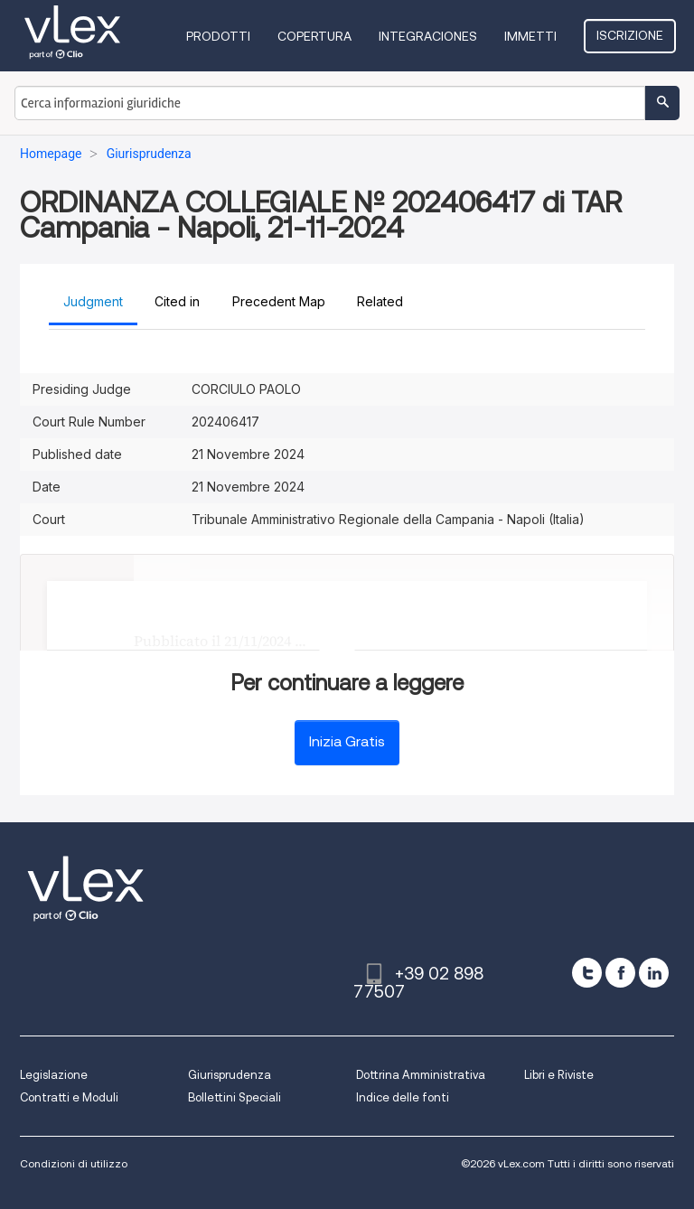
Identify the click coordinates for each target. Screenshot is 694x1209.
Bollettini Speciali (234, 1097)
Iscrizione (629, 35)
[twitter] (587, 973)
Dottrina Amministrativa (420, 1075)
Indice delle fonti (402, 1097)
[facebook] (620, 973)
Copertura (314, 36)
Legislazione (54, 1075)
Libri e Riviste (559, 1075)
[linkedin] (654, 973)
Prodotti (218, 36)
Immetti (530, 36)
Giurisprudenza (229, 1075)
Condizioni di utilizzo (73, 1163)
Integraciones (428, 36)
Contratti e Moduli (69, 1097)
